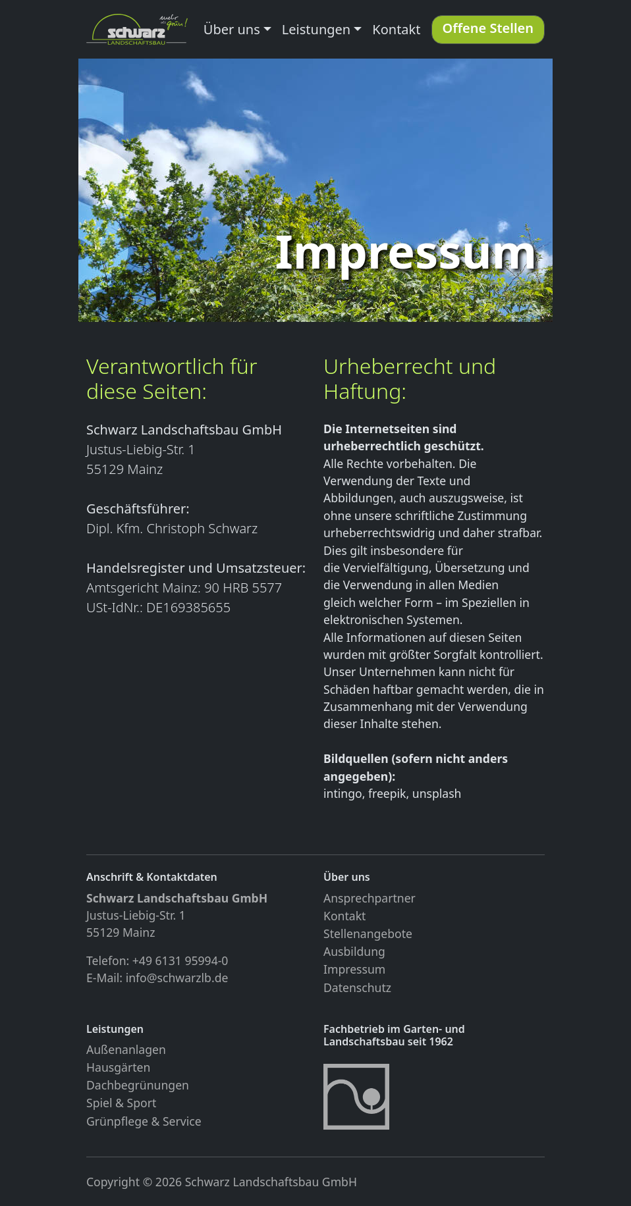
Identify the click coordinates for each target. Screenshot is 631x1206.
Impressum (354, 969)
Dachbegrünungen (137, 1085)
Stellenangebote (367, 933)
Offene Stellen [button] (488, 28)
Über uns (232, 29)
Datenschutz (357, 987)
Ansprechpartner (369, 898)
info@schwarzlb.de (177, 977)
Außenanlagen (126, 1049)
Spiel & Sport (121, 1103)
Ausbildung (354, 951)
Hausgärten (118, 1067)
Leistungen (316, 29)
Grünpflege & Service (144, 1121)
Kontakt (396, 29)
